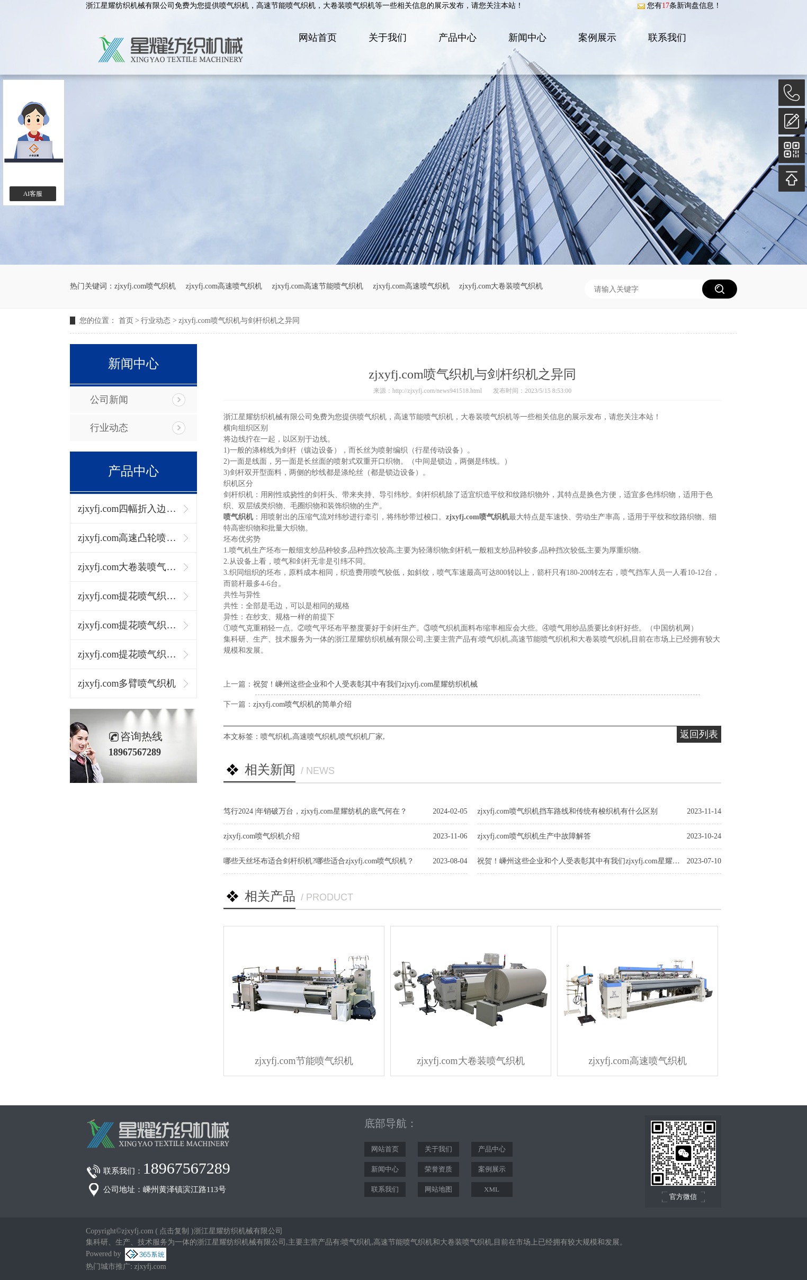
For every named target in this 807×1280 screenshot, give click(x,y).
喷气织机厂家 (360, 737)
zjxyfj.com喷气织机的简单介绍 (302, 704)
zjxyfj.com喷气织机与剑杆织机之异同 (238, 320)
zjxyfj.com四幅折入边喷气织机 (128, 508)
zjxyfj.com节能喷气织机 (304, 1061)
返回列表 (699, 734)
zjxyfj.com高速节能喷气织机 (317, 286)
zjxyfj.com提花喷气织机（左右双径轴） (128, 654)
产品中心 (457, 37)
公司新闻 (109, 399)
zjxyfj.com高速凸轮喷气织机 (128, 538)
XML (491, 1189)
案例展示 (597, 37)
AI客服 (33, 193)
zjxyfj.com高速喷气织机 (224, 286)
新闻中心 (527, 37)
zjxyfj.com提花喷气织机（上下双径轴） (128, 625)
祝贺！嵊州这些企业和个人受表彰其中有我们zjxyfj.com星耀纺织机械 (365, 684)
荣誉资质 (438, 1169)
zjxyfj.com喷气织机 (145, 286)
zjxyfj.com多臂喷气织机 (127, 683)
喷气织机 (234, 6)
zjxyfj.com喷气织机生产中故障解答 (533, 836)
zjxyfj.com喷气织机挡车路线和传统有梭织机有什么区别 (567, 811)
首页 (126, 320)
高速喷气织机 (314, 737)
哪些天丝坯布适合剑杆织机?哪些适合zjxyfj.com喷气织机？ (318, 861)
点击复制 (174, 1231)
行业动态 (156, 320)
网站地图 (438, 1189)
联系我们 (667, 37)
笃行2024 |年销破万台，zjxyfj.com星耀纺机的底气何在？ (315, 811)
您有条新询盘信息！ (679, 6)
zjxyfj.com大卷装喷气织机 (501, 286)
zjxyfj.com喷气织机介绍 (261, 836)
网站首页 (318, 37)
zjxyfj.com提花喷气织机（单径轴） (128, 596)
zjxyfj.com (150, 1266)
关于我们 (388, 37)
